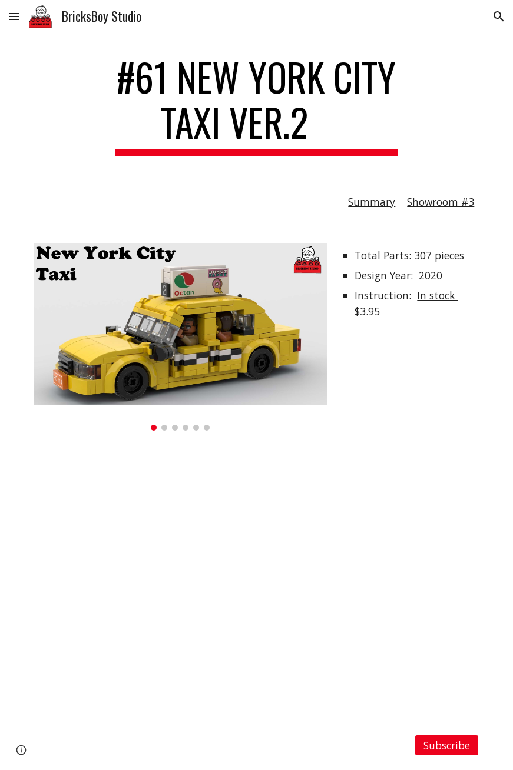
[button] (14, 16)
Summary (371, 202)
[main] (256, 105)
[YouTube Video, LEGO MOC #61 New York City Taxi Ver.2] (256, 582)
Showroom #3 (440, 202)
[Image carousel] (180, 337)
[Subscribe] (447, 745)
